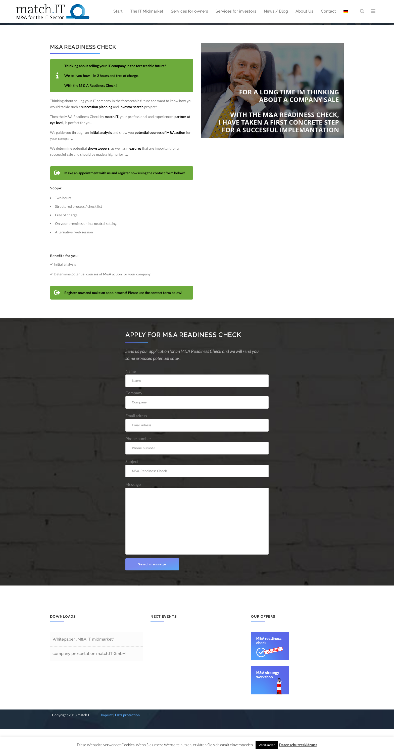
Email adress (197, 445)
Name (197, 400)
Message (197, 541)
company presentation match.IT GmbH (89, 676)
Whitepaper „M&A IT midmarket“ (83, 661)
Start (301, 35)
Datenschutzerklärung (298, 744)
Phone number (197, 468)
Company (197, 422)
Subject (197, 491)
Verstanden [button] (267, 745)
